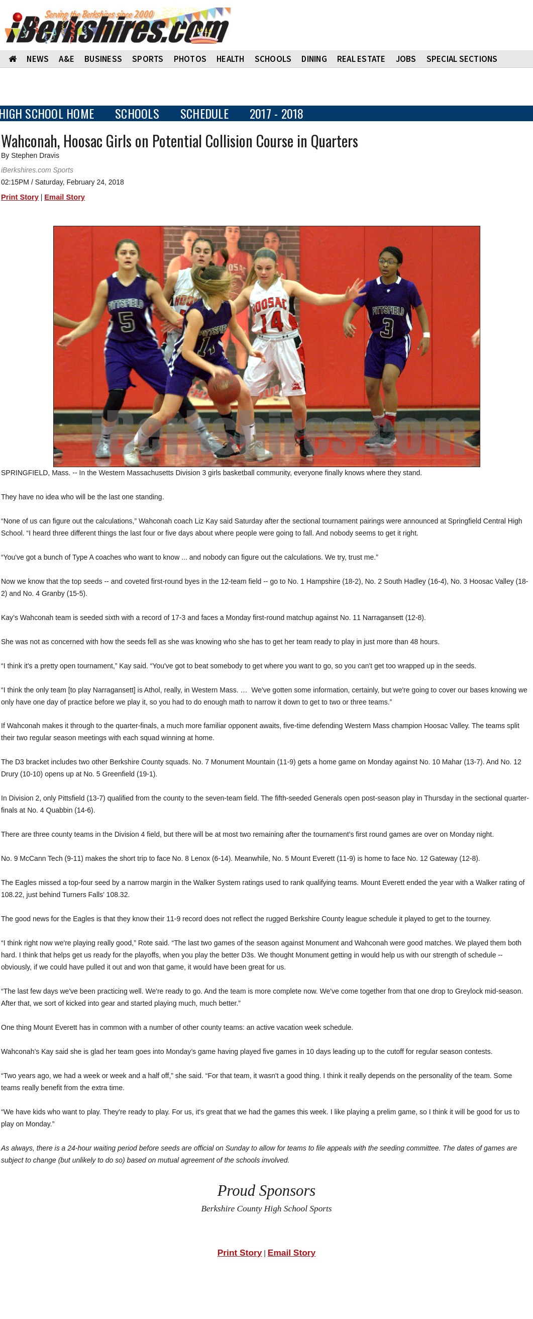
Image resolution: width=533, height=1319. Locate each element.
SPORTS (148, 58)
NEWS (38, 58)
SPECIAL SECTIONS (462, 58)
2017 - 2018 (277, 113)
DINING (314, 58)
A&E (66, 58)
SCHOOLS (273, 58)
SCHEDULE (204, 113)
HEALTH (231, 58)
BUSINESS (103, 58)
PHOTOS (190, 58)
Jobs (406, 58)
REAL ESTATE (361, 58)
